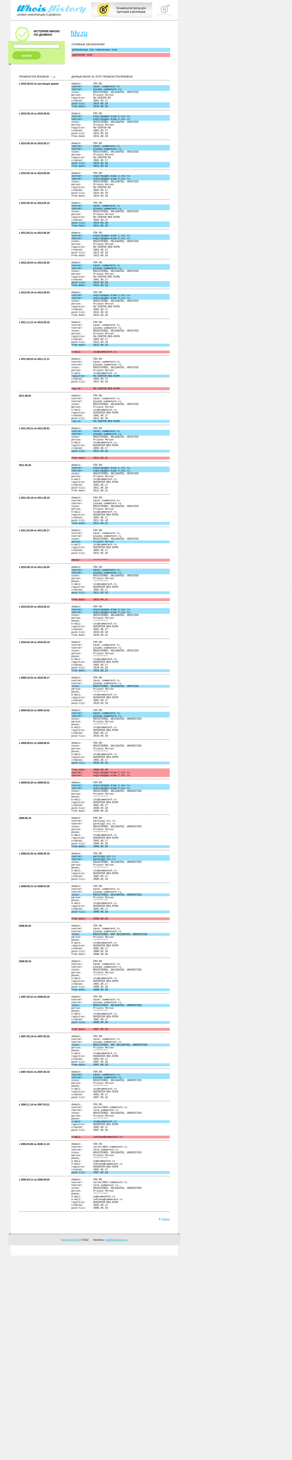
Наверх (164, 1423)
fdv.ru (79, 33)
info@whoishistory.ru (116, 1444)
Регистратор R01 (70, 1444)
